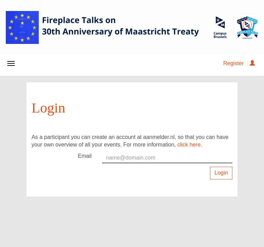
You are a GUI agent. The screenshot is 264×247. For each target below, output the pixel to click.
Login (221, 173)
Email (85, 156)
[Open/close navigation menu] (11, 63)
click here (189, 145)
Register (233, 63)
